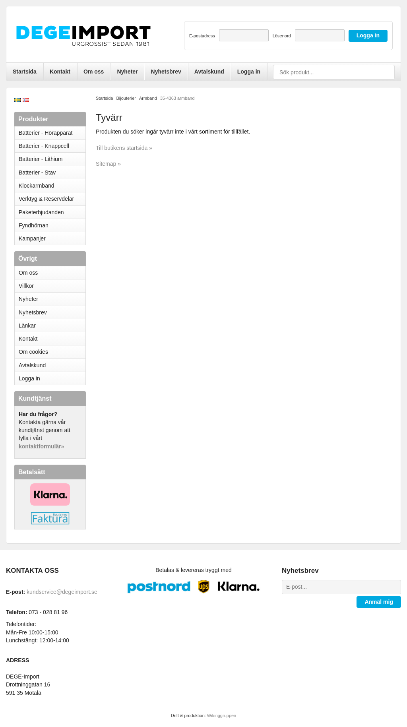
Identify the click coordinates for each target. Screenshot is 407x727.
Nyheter (127, 71)
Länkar (27, 325)
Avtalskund (209, 71)
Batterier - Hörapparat (52, 133)
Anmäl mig (378, 602)
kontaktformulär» (41, 446)
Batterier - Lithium (52, 159)
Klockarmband (52, 185)
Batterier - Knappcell (52, 146)
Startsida (25, 71)
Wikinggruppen (221, 715)
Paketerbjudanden (41, 212)
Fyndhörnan (33, 225)
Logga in (248, 71)
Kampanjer (32, 238)
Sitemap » (108, 164)
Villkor (26, 286)
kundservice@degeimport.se (62, 592)
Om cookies (33, 352)
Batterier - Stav (37, 172)
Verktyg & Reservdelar (46, 199)
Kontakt (60, 71)
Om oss (93, 71)
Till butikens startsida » (124, 148)
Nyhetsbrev (166, 71)
